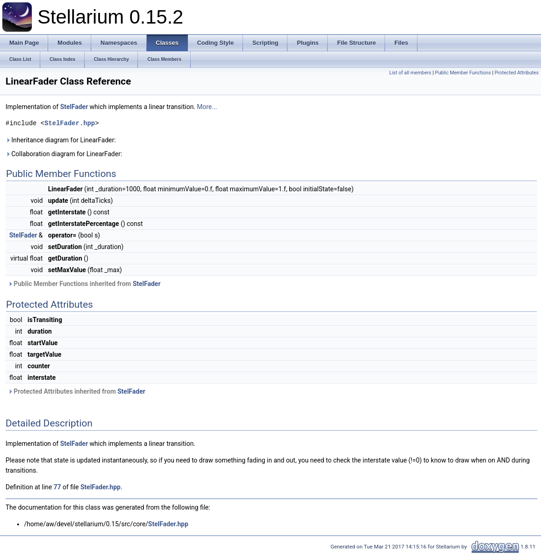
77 (57, 487)
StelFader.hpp (69, 123)
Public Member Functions (463, 73)
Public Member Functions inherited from (84, 283)
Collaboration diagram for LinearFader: (64, 154)
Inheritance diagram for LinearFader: (61, 140)
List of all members (410, 73)
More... (207, 106)
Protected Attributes (517, 73)
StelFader (74, 106)
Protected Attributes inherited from (76, 391)
